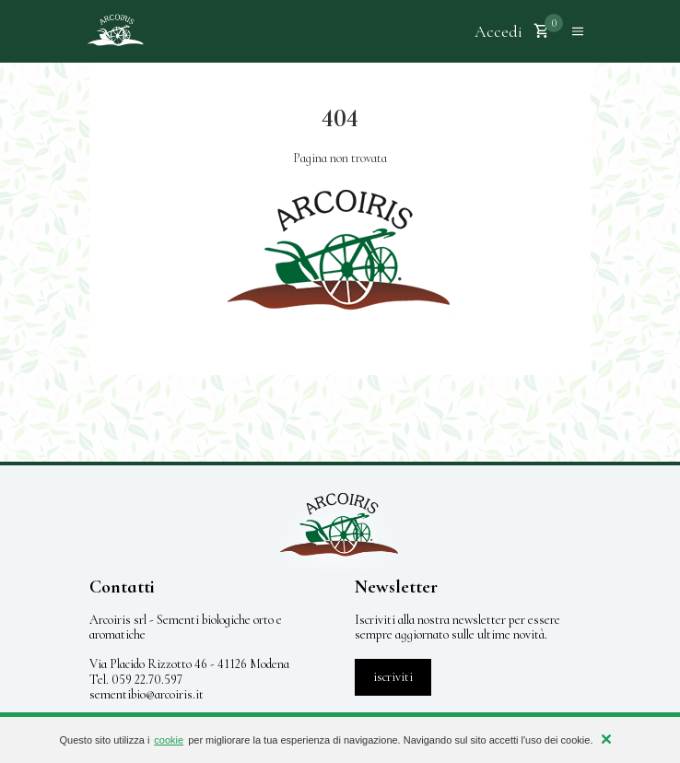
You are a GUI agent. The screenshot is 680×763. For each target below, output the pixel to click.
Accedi (498, 31)
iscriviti (393, 677)
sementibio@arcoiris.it (146, 694)
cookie (168, 739)
